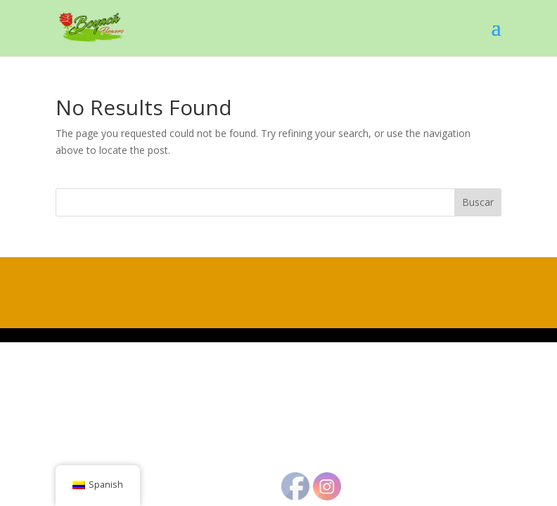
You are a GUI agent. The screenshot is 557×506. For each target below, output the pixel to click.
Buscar (478, 202)
